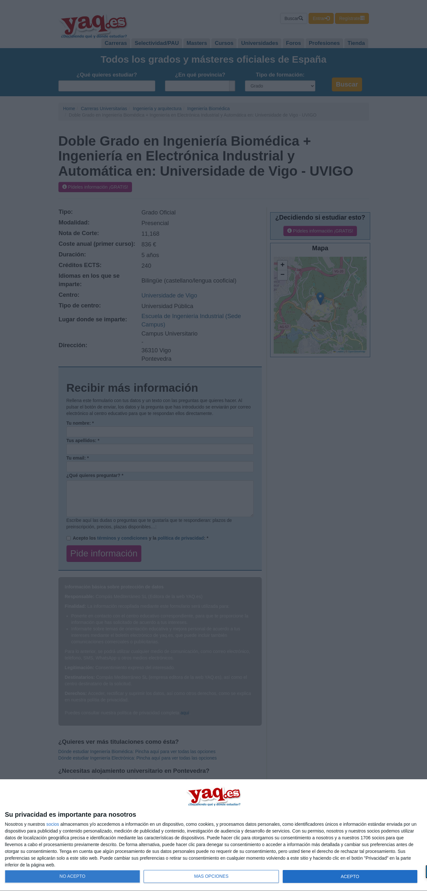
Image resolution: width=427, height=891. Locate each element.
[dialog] (213, 835)
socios (52, 824)
